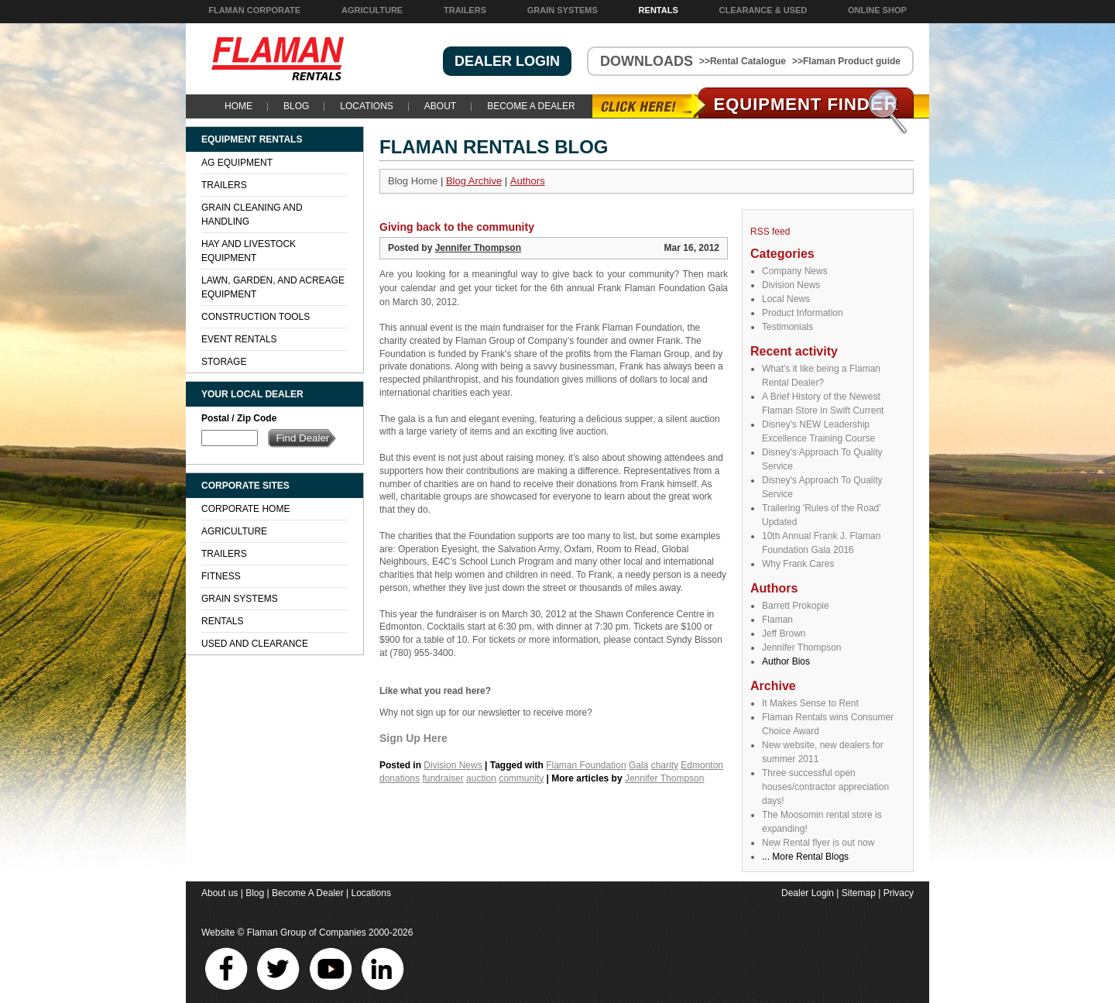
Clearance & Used (763, 10)
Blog (296, 106)
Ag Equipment (237, 162)
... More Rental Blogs (805, 856)
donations (399, 778)
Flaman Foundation (586, 765)
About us (219, 893)
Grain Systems (562, 10)
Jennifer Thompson (802, 647)
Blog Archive (474, 181)
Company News (795, 271)
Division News (791, 285)
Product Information (802, 312)
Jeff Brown (783, 633)
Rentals (658, 10)
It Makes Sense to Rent (810, 703)
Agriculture (372, 10)
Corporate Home (245, 508)
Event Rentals (239, 339)
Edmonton (702, 765)
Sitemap (859, 893)
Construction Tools (255, 316)
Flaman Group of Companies (306, 932)
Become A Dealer (531, 106)
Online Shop (877, 10)
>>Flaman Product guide (846, 61)
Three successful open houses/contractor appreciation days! (825, 787)
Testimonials (787, 326)
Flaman (777, 619)
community (521, 778)
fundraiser (442, 778)
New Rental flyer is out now (818, 842)
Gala (638, 765)
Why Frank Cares (798, 563)
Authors (527, 181)
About (440, 106)
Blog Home (412, 181)
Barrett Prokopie (795, 605)
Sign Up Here (413, 738)
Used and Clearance (254, 643)
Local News (786, 299)
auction (481, 778)
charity (664, 765)
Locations (366, 106)
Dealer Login (807, 893)
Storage (223, 361)
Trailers (465, 10)
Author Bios (786, 661)
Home (238, 106)
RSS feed (770, 231)
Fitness (221, 576)
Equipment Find (806, 104)
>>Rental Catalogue (742, 61)
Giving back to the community (456, 227)
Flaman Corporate (254, 10)
